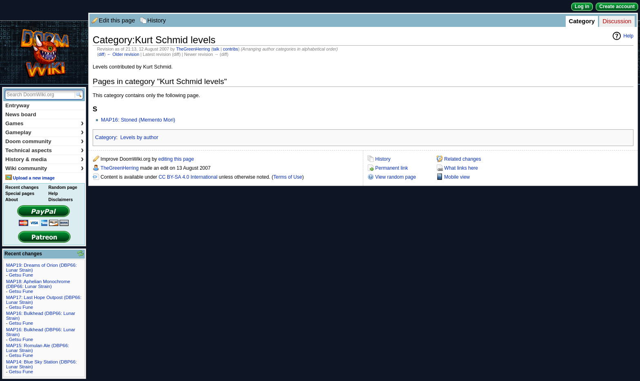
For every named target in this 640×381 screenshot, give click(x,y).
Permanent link (391, 168)
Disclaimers (61, 199)
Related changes (462, 159)
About (11, 199)
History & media (44, 159)
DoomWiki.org (44, 52)
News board (20, 114)
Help (628, 36)
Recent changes (22, 187)
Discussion (616, 21)
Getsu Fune (21, 274)
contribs (230, 49)
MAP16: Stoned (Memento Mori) (138, 120)
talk (216, 49)
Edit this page (117, 20)
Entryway (17, 105)
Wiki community (44, 168)
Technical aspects (44, 150)
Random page (63, 187)
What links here (461, 168)
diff (101, 54)
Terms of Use (287, 177)
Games (44, 123)
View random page (395, 177)
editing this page (176, 159)
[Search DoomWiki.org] (38, 94)
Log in (582, 6)
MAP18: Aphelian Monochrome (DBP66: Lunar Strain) (38, 284)
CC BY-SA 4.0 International (187, 177)
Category (582, 21)
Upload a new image (33, 177)
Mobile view (457, 177)
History (156, 20)
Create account (617, 6)
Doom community (44, 141)
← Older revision (123, 54)
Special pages (19, 193)
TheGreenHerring (193, 49)
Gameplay (44, 132)
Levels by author (139, 137)
